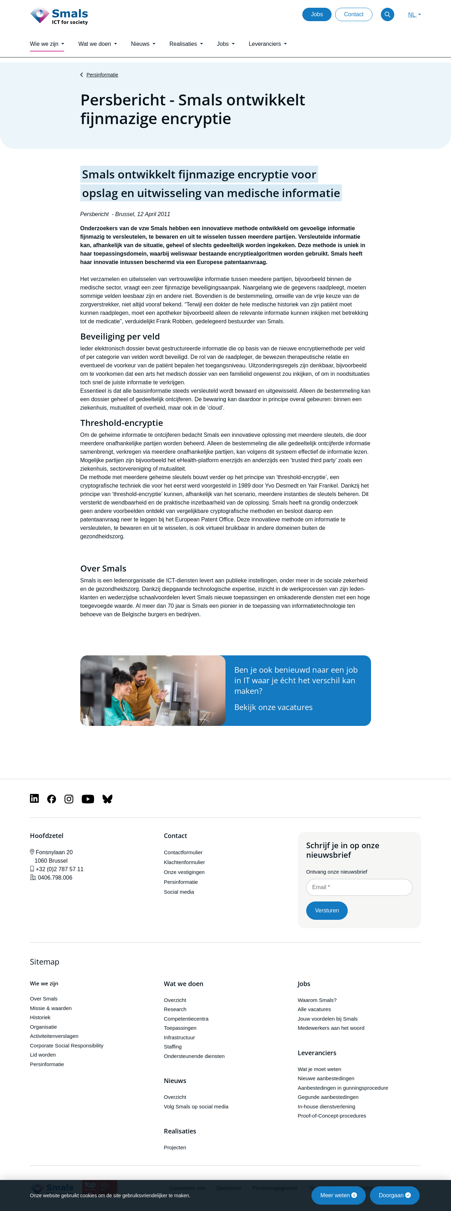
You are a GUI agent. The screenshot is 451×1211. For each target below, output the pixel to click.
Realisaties (180, 1131)
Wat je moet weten (319, 1069)
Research (175, 1009)
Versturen (327, 910)
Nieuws (175, 1081)
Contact (353, 14)
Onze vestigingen (184, 872)
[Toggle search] (387, 14)
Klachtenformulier (184, 862)
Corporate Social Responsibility (66, 1045)
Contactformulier (183, 852)
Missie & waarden (51, 1008)
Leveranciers (317, 1053)
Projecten (175, 1147)
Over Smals (43, 999)
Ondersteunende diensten (194, 1056)
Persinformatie (102, 75)
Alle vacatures (314, 1009)
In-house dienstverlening (326, 1106)
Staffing (173, 1047)
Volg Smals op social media (196, 1106)
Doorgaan (395, 1195)
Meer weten (338, 1195)
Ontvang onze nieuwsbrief (336, 872)
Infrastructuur (179, 1037)
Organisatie (43, 1027)
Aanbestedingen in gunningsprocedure (343, 1088)
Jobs (317, 14)
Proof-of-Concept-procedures (332, 1116)
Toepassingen (180, 1028)
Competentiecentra (186, 1019)
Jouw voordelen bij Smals (328, 1019)
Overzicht (175, 1000)
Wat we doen (183, 984)
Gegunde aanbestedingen (328, 1097)
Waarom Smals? (317, 1000)
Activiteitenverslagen (54, 1036)
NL (412, 15)
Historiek (40, 1017)
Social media (179, 892)
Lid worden (43, 1055)
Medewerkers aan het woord (331, 1028)
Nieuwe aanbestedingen (326, 1078)
